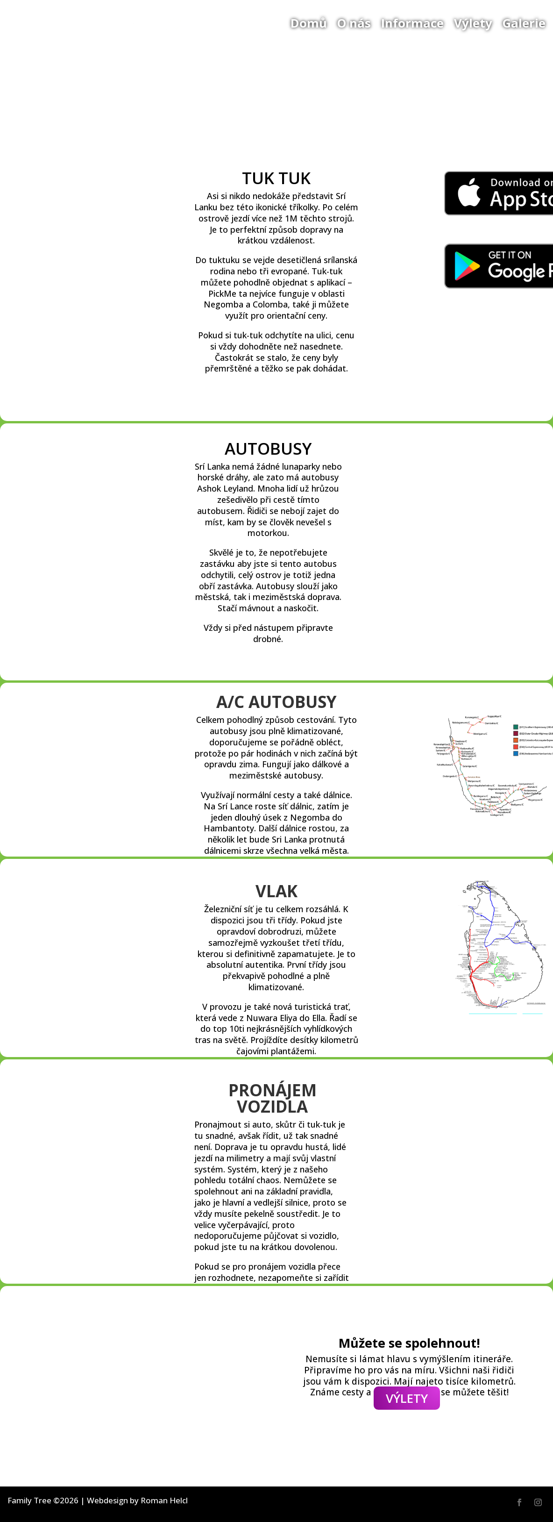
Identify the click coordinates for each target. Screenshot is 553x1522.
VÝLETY (407, 1398)
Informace (412, 23)
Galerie (524, 23)
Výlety (473, 23)
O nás (354, 23)
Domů (309, 23)
